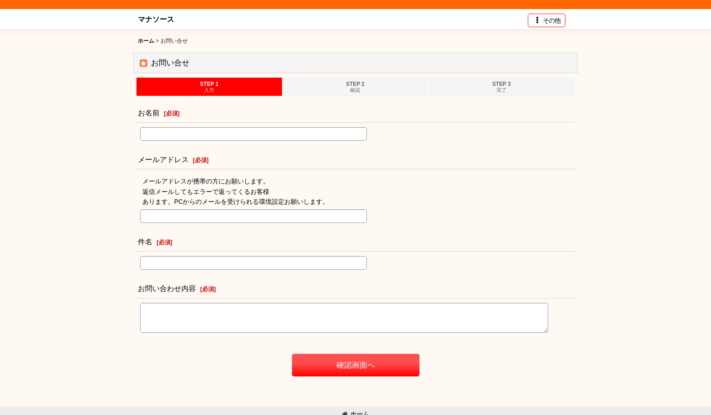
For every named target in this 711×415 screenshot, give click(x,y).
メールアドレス (163, 159)
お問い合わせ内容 (167, 288)
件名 (145, 241)
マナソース (156, 19)
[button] (546, 20)
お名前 (149, 113)
